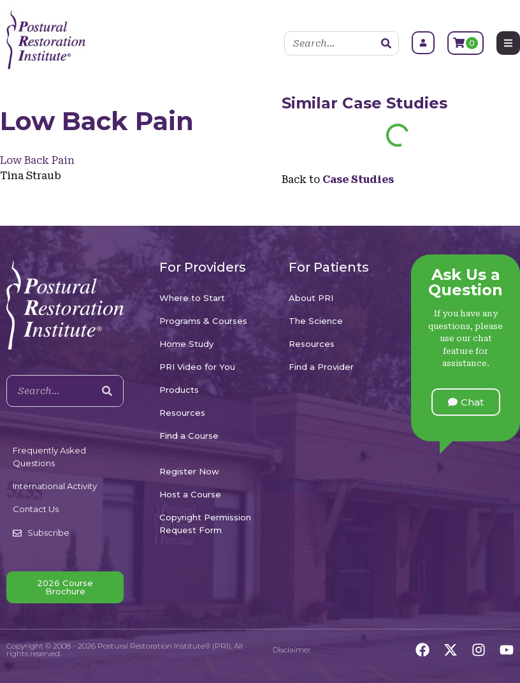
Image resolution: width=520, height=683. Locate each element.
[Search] (386, 43)
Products (179, 390)
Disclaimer (292, 649)
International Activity (55, 486)
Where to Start (192, 298)
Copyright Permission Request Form (205, 523)
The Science (316, 321)
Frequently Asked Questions (49, 456)
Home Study (186, 344)
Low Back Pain (37, 160)
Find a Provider (321, 367)
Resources (182, 413)
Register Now (189, 471)
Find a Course (189, 435)
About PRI (311, 298)
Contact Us (36, 509)
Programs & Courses (203, 321)
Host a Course (190, 494)
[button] (465, 402)
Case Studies (394, 103)
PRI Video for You (197, 367)
